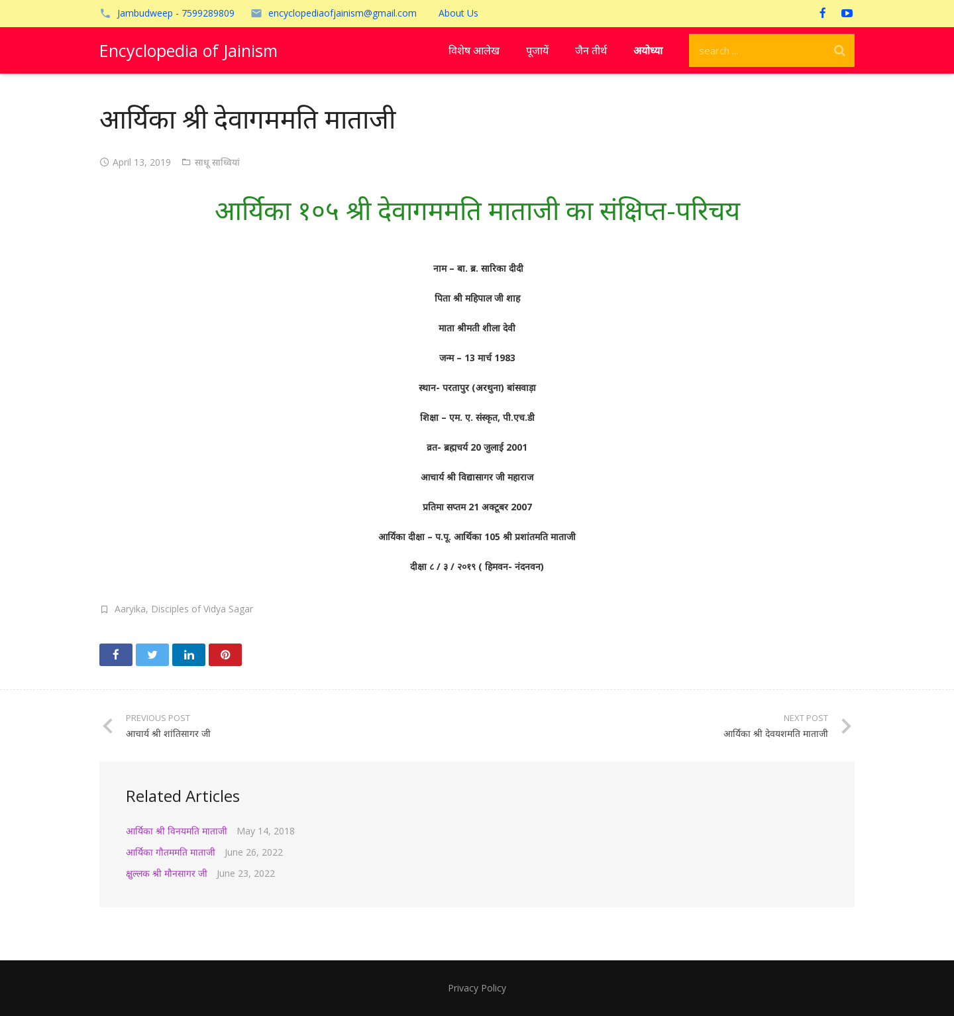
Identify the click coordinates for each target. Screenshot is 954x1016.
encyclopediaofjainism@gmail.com (342, 13)
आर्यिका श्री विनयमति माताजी (176, 830)
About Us (458, 13)
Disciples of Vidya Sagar (202, 608)
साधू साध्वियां (217, 162)
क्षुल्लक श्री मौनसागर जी (166, 873)
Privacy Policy (477, 988)
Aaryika (130, 608)
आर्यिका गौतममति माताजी (170, 852)
